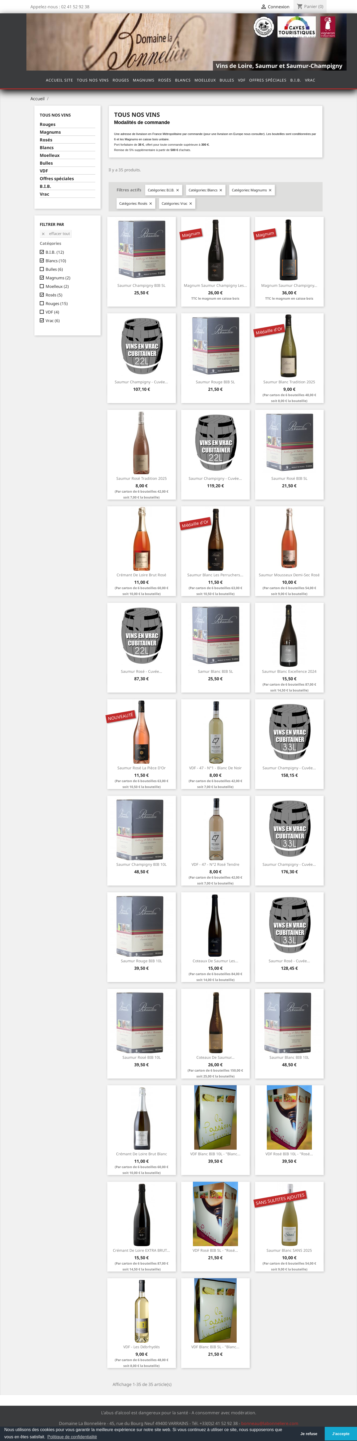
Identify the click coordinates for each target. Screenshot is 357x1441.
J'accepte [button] (341, 1434)
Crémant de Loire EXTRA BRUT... (141, 1250)
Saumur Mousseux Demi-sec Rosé (289, 574)
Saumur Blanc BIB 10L (289, 1057)
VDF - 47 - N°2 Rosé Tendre (215, 864)
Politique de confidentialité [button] (72, 1437)
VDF (241, 80)
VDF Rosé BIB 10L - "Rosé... (289, 1153)
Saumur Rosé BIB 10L (141, 1057)
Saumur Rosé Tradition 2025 (141, 478)
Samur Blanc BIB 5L (215, 671)
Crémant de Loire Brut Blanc (141, 1153)
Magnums (143, 80)
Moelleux (205, 80)
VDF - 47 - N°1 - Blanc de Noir (215, 767)
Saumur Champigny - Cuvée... (141, 381)
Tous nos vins (93, 80)
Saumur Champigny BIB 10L (141, 864)
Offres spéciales (268, 80)
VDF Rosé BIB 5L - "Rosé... (215, 1250)
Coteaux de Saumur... (215, 1057)
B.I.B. (295, 80)
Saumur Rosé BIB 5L (289, 478)
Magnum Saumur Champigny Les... (215, 285)
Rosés (164, 80)
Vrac (310, 80)
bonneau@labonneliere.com (269, 1423)
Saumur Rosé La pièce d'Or (141, 767)
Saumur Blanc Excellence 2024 (289, 671)
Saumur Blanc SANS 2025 (289, 1250)
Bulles (227, 80)
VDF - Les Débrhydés (141, 1346)
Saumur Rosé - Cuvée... (141, 671)
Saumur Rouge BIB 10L (141, 960)
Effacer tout (55, 233)
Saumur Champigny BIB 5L (141, 285)
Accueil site (59, 80)
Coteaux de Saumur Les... (215, 960)
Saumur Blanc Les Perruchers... (215, 574)
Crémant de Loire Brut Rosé (141, 574)
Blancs (183, 80)
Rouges (121, 80)
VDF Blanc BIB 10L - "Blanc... (215, 1153)
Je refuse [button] (308, 1434)
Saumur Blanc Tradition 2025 (289, 381)
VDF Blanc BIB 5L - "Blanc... (215, 1346)
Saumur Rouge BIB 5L (215, 381)
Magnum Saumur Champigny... (289, 285)
